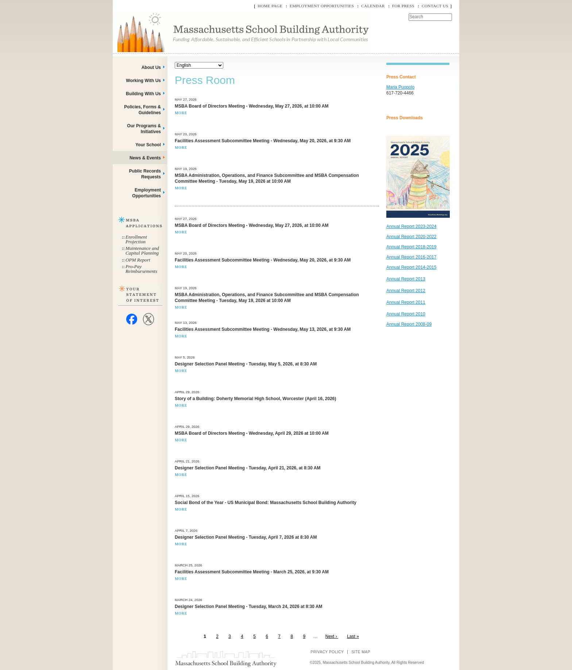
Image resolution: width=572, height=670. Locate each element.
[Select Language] (199, 65)
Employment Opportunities (322, 6)
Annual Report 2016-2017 (411, 257)
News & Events (145, 157)
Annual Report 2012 (405, 290)
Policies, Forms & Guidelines (142, 109)
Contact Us (435, 6)
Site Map (360, 652)
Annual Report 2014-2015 (411, 267)
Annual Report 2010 (405, 314)
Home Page (270, 6)
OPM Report (137, 259)
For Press (403, 6)
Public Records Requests (145, 174)
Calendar (372, 6)
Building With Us (143, 93)
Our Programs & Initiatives (144, 128)
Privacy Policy (327, 652)
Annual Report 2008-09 (409, 324)
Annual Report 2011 (405, 302)
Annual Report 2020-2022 (411, 236)
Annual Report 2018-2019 (411, 246)
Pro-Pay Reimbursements (141, 269)
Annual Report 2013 (405, 279)
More (181, 113)
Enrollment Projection (136, 239)
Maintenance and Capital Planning (142, 250)
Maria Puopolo (400, 87)
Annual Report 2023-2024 (411, 226)
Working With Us (143, 80)
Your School (148, 144)
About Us (151, 67)
